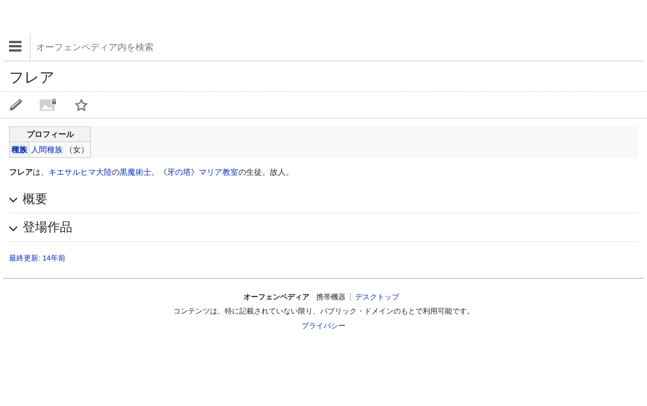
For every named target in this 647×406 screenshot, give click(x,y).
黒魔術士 (135, 171)
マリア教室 (218, 171)
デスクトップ (377, 297)
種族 (19, 149)
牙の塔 (179, 171)
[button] (323, 199)
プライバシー (323, 325)
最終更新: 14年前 (37, 258)
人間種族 (47, 149)
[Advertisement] (93, 17)
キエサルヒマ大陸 (80, 171)
